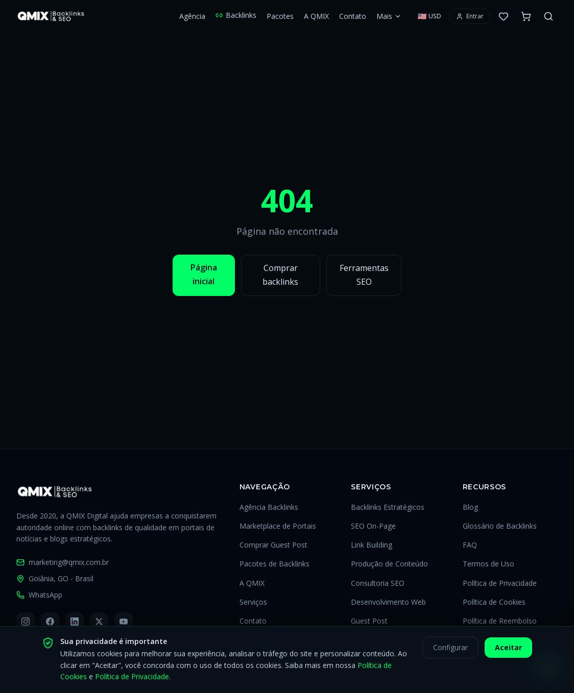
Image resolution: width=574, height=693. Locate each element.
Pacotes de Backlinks (274, 563)
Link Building (371, 545)
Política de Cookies (494, 602)
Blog (470, 507)
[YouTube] (123, 621)
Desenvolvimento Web (388, 602)
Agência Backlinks (269, 507)
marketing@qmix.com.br (62, 562)
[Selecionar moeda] (429, 16)
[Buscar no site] (548, 16)
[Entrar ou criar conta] (469, 16)
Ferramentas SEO (364, 274)
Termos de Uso (488, 563)
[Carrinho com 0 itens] (526, 16)
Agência (192, 16)
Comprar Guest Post (273, 545)
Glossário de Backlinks (500, 526)
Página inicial (203, 274)
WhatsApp (39, 595)
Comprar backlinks (280, 274)
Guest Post (369, 621)
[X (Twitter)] (99, 621)
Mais (388, 16)
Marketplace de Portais (278, 526)
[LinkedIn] (74, 621)
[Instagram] (25, 621)
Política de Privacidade (500, 583)
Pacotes (280, 16)
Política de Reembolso (500, 621)
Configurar (450, 653)
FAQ (470, 545)
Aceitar (508, 653)
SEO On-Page (373, 526)
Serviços (253, 602)
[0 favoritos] (503, 16)
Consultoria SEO (377, 583)
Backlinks (236, 15)
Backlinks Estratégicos (387, 507)
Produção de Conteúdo (389, 563)
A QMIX (316, 16)
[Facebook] (50, 621)
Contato (352, 16)
